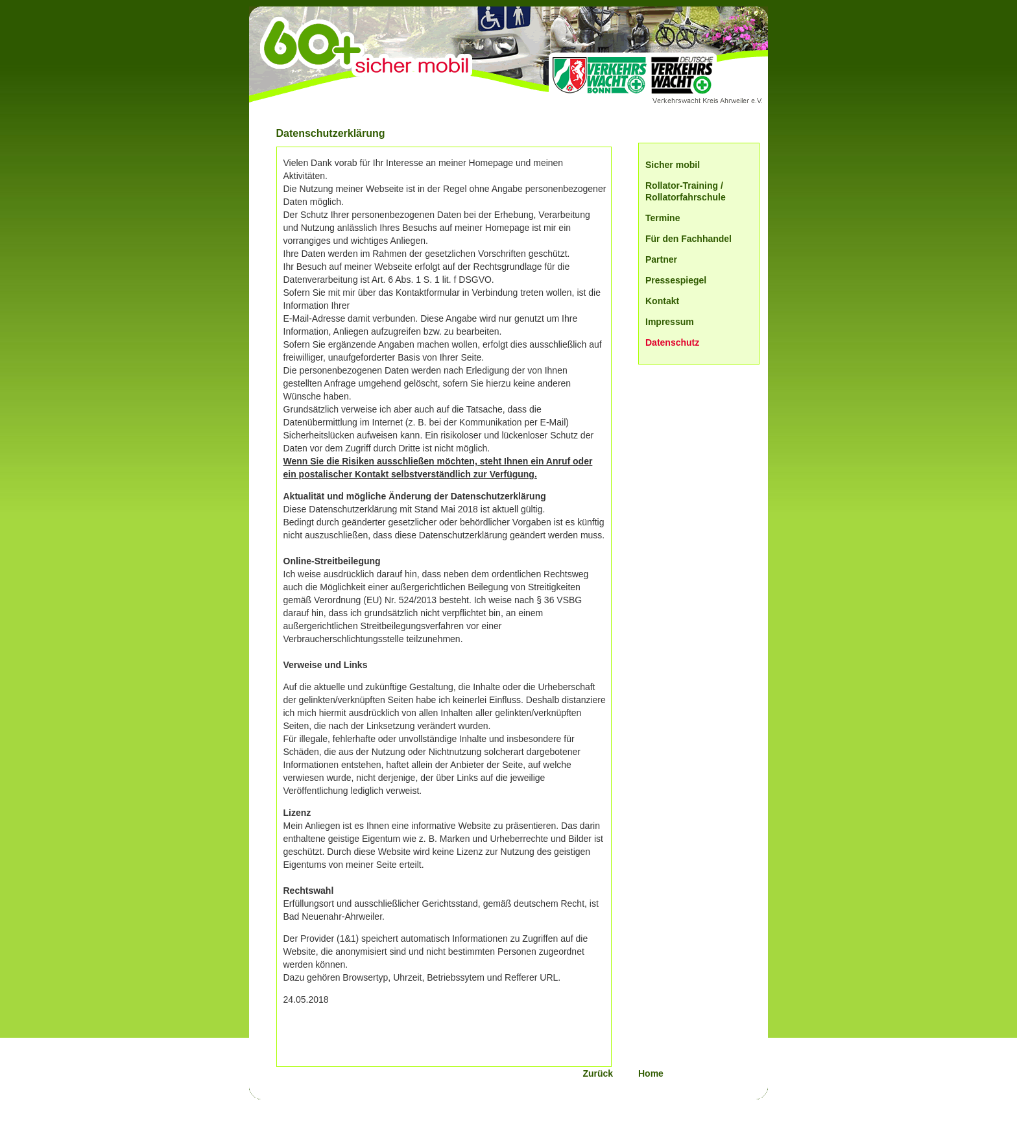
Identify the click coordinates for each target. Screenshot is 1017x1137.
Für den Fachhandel (688, 238)
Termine (662, 218)
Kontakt (662, 301)
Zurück (607, 1073)
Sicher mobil (672, 165)
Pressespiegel (675, 280)
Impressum (669, 322)
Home (651, 1073)
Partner (661, 259)
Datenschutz (672, 342)
